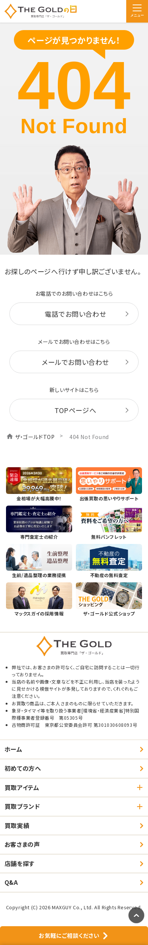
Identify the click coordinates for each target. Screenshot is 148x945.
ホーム (14, 749)
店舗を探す (20, 863)
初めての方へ (23, 768)
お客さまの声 (22, 844)
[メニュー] (137, 11)
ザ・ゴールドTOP (34, 437)
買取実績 (17, 825)
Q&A (11, 882)
